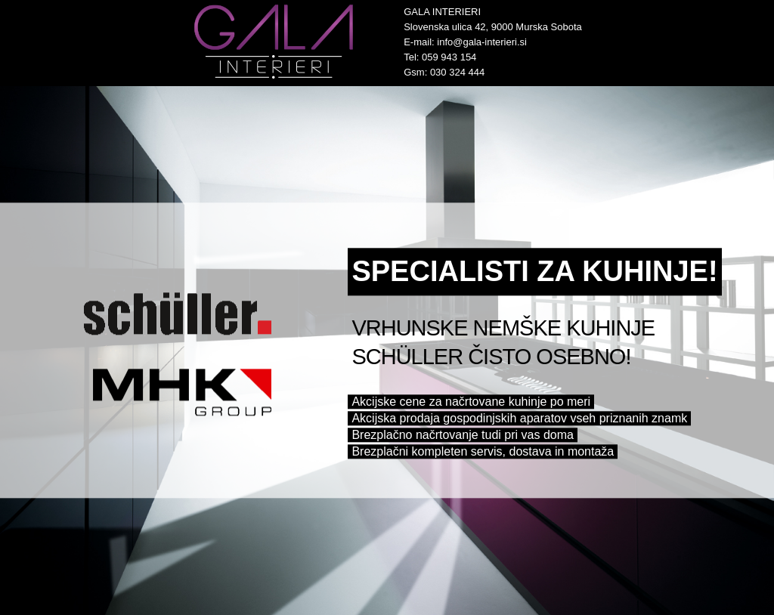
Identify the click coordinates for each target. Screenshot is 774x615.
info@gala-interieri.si (482, 42)
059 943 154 (449, 57)
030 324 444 (457, 72)
